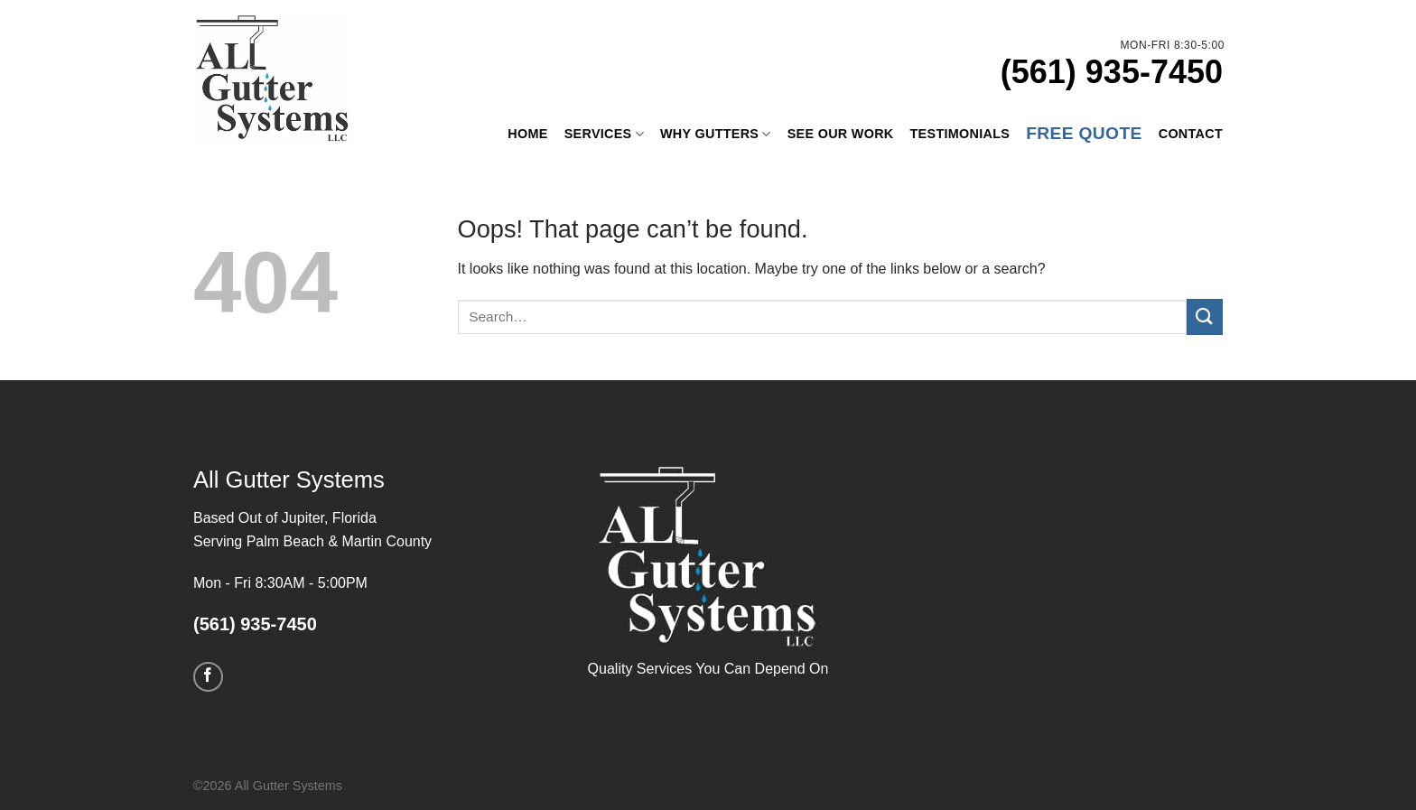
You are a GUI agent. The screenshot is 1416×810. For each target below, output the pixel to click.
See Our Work (840, 133)
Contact (1191, 133)
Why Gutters (715, 133)
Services (604, 133)
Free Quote (1084, 133)
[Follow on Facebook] (208, 677)
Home (527, 133)
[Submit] (1205, 316)
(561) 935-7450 (1112, 71)
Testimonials (960, 133)
